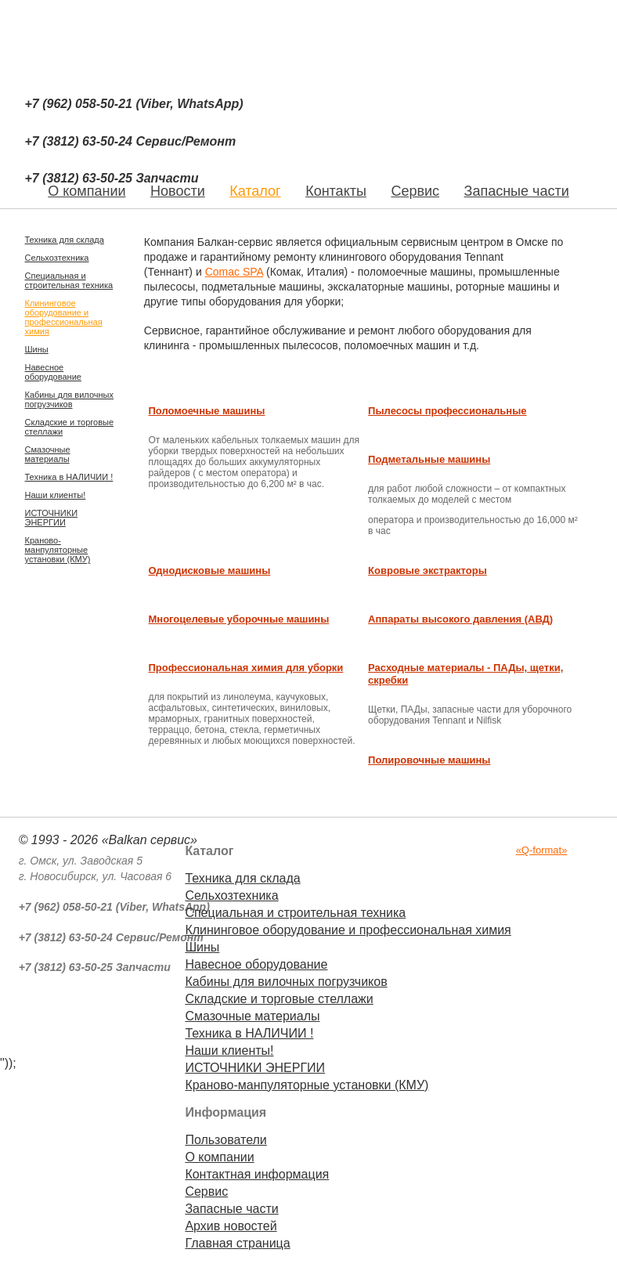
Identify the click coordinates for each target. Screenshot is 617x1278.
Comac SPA (234, 271)
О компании (219, 1157)
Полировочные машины (429, 760)
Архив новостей (230, 1226)
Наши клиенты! (55, 495)
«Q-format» (542, 850)
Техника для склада (64, 239)
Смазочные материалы (47, 454)
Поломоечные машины (206, 411)
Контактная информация (257, 1174)
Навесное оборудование (53, 372)
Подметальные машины (429, 459)
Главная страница (237, 1243)
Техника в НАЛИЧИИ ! (69, 477)
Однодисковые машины (209, 570)
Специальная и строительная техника (69, 280)
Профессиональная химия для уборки (245, 667)
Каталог (254, 191)
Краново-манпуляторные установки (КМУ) (58, 550)
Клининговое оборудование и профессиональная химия (64, 317)
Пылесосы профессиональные (447, 411)
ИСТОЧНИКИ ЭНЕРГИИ (51, 517)
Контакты (335, 191)
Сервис (415, 191)
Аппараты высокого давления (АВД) (460, 619)
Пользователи (225, 1139)
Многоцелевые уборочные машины (238, 619)
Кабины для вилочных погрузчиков (69, 399)
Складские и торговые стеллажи (69, 426)
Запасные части (516, 191)
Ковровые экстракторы (427, 570)
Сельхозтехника (57, 257)
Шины (37, 349)
